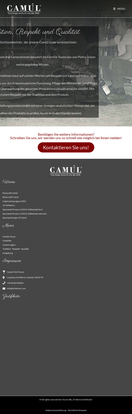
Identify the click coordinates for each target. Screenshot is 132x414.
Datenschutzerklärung (56, 410)
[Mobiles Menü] (119, 8)
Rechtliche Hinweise (77, 410)
